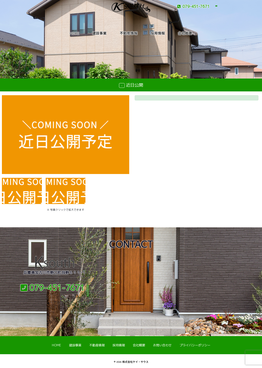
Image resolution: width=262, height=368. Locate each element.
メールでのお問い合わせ (54, 302)
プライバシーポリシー (194, 345)
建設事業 (99, 33)
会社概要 (185, 33)
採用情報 (158, 33)
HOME (74, 33)
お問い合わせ (162, 345)
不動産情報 (129, 33)
